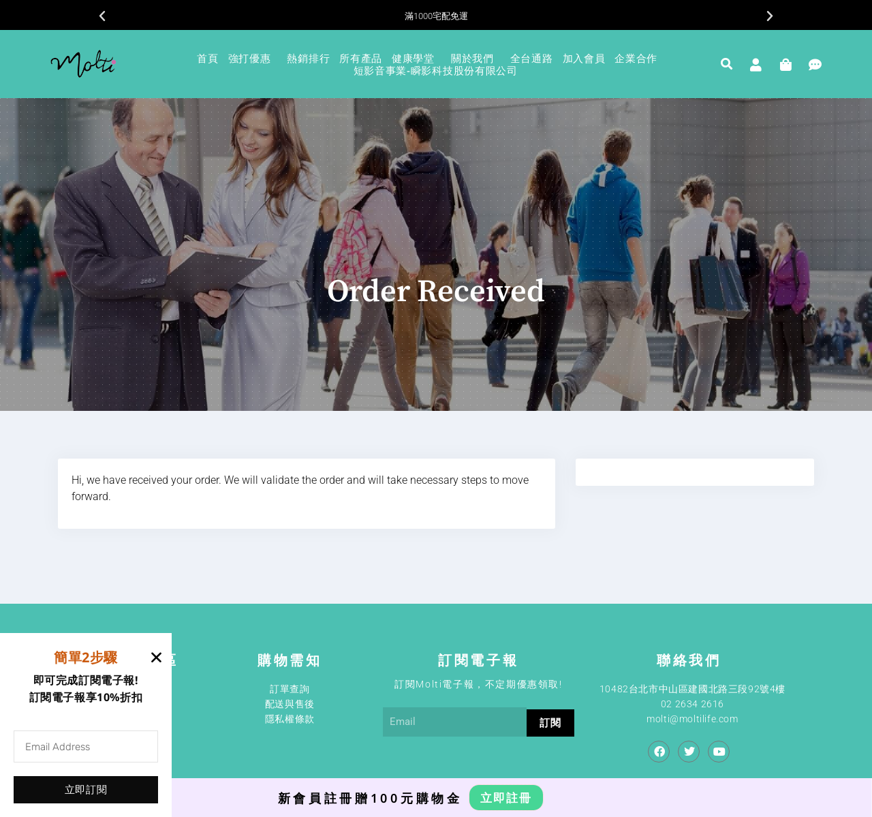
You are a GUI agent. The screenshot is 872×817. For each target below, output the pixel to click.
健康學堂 (416, 58)
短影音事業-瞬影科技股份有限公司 (436, 70)
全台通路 (531, 58)
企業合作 (639, 58)
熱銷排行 (308, 58)
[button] (102, 16)
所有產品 (360, 58)
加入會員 (584, 58)
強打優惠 (253, 58)
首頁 (207, 58)
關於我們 (476, 58)
